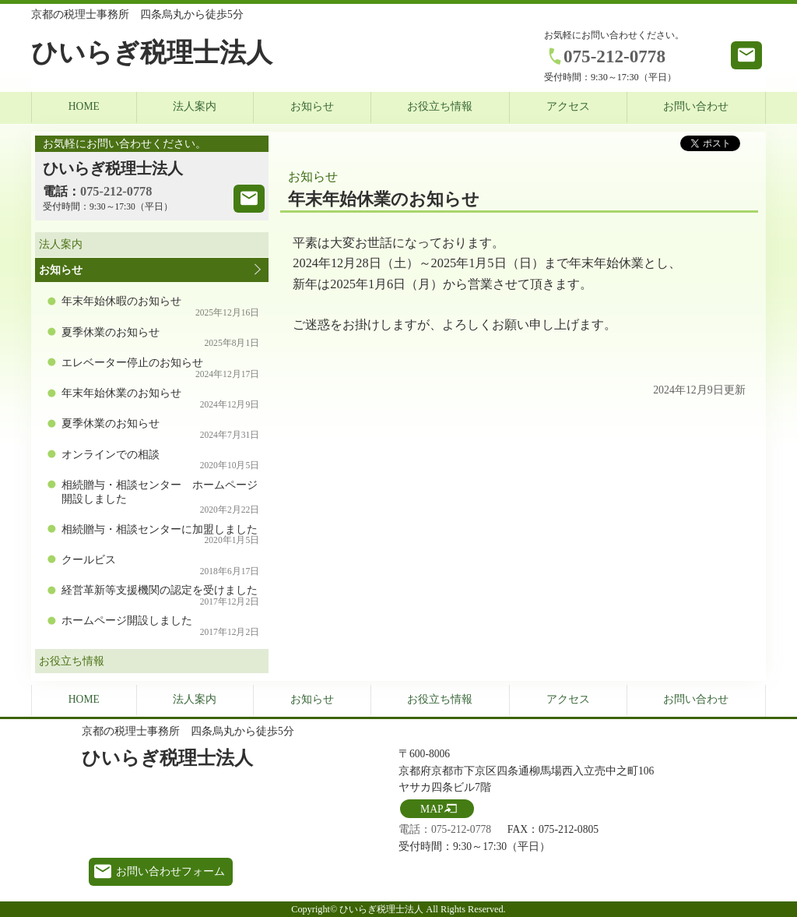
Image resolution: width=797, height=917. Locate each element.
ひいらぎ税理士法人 (151, 52)
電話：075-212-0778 (444, 829)
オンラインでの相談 (160, 460)
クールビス (160, 565)
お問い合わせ (696, 106)
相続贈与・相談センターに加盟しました (160, 535)
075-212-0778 (614, 56)
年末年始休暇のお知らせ (160, 306)
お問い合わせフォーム (170, 871)
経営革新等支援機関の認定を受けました (160, 595)
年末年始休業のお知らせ (160, 398)
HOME (84, 106)
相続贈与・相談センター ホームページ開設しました (160, 497)
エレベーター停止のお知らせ (160, 368)
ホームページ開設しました (160, 626)
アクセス (568, 106)
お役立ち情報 (439, 106)
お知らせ (312, 106)
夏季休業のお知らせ (160, 337)
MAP (431, 809)
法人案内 (194, 106)
